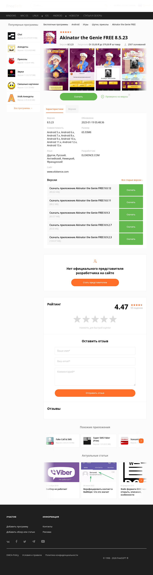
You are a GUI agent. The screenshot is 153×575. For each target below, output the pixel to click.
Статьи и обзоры (92, 15)
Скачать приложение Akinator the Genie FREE (80, 188)
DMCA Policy (13, 555)
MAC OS (24, 15)
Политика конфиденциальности (61, 555)
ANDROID (57, 15)
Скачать (78, 96)
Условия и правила (32, 555)
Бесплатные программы (56, 24)
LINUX (35, 15)
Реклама (47, 531)
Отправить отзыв (95, 393)
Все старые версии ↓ (132, 180)
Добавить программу (17, 526)
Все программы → (23, 108)
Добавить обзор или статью (21, 531)
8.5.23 (67, 44)
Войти (117, 5)
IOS (47, 15)
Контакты (47, 526)
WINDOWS (11, 15)
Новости (74, 15)
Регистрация (129, 5)
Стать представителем (95, 282)
